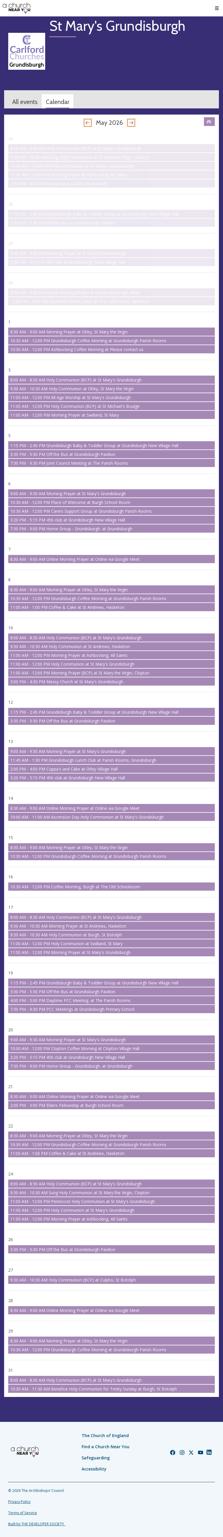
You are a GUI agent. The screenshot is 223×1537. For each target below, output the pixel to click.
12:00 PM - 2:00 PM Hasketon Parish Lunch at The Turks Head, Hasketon (79, 301)
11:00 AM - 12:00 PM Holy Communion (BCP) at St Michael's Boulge (75, 406)
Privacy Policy (19, 1501)
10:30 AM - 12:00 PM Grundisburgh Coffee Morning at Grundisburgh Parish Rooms (88, 340)
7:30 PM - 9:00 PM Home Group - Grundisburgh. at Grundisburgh (71, 528)
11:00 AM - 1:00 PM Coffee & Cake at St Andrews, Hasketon (67, 607)
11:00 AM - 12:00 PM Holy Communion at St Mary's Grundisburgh (72, 166)
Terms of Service (22, 1512)
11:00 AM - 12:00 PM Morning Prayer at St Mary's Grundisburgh (70, 952)
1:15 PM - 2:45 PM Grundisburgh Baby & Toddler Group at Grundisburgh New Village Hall (94, 214)
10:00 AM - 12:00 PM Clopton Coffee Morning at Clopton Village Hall (74, 1048)
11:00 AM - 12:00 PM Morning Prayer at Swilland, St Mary (64, 415)
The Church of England (105, 1435)
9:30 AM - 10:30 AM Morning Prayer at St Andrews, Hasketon (68, 926)
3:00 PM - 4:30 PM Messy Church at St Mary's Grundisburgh (66, 681)
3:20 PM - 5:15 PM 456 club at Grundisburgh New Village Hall (67, 262)
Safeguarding (96, 1458)
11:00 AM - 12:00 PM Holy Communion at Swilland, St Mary (66, 943)
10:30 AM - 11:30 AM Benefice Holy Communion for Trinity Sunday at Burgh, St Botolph (93, 1389)
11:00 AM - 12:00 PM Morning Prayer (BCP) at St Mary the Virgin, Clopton (79, 673)
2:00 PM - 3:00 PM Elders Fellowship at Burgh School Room (67, 1105)
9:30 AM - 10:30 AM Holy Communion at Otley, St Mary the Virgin (72, 388)
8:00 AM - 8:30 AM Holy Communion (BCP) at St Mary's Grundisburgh (76, 148)
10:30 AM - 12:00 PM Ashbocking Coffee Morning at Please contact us (76, 349)
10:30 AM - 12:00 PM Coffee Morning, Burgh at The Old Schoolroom (75, 887)
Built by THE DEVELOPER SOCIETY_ (36, 1523)
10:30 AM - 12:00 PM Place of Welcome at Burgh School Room (70, 502)
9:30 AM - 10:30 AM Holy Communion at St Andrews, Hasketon (70, 646)
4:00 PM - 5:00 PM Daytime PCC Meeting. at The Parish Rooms (70, 1000)
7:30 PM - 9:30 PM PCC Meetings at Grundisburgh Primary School (72, 1009)
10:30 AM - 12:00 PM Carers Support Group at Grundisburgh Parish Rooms (81, 511)
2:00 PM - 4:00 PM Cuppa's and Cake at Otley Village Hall (64, 769)
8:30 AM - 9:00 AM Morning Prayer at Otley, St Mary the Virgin (69, 332)
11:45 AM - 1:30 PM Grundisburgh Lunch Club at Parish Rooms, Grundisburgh (83, 760)
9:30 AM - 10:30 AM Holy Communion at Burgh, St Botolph (66, 935)
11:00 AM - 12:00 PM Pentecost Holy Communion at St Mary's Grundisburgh (82, 1201)
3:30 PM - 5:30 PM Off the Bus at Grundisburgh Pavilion (62, 223)
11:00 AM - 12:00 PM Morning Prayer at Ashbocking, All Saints (69, 175)
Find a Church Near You (105, 1446)
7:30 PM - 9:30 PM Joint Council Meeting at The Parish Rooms (69, 463)
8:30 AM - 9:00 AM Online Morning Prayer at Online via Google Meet (75, 292)
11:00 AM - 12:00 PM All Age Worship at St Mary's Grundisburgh (70, 397)
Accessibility (94, 1469)
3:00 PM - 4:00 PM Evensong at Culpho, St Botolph (58, 183)
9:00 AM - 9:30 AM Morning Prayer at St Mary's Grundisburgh (68, 253)
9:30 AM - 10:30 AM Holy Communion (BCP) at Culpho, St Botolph (73, 1280)
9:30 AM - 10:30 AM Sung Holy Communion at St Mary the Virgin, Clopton (79, 157)
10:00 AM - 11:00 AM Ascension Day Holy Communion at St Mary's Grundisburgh (87, 817)
